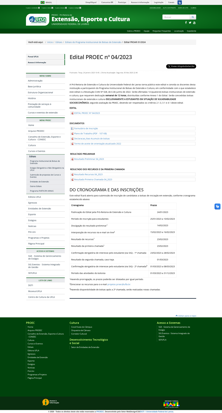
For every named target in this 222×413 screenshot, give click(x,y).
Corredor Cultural (79, 334)
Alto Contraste (169, 8)
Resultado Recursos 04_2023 (88, 174)
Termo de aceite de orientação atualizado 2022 (97, 143)
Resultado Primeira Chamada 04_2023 (93, 179)
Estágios (32, 220)
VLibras (193, 8)
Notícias (32, 226)
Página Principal (36, 243)
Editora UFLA (34, 196)
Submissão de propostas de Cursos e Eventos (45, 176)
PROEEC (100, 412)
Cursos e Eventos (36, 151)
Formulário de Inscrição (86, 128)
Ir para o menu (48, 8)
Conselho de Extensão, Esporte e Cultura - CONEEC (44, 138)
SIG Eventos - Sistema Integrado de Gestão (44, 266)
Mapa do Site (183, 8)
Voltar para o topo (186, 315)
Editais (59, 42)
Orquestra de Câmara (80, 330)
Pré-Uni (32, 232)
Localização (179, 31)
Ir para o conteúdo (33, 8)
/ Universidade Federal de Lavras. (159, 412)
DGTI (30, 285)
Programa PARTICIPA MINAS (42, 191)
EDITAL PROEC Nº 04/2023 (87, 113)
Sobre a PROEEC (134, 31)
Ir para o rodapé (75, 8)
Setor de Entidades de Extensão (85, 347)
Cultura (32, 145)
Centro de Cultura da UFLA (41, 297)
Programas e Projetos (38, 237)
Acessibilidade (155, 8)
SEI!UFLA (32, 273)
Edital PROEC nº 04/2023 (101, 57)
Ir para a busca (61, 8)
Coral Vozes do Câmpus (81, 327)
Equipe (146, 31)
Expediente (191, 31)
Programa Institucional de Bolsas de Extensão (45, 162)
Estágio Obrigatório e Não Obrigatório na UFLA (47, 169)
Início (50, 42)
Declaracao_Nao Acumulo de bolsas (92, 138)
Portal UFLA (33, 56)
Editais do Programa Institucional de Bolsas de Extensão (93, 42)
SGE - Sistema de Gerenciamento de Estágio (44, 257)
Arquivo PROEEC (36, 131)
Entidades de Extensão (39, 181)
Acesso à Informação (37, 62)
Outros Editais (36, 186)
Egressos (32, 202)
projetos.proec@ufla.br (118, 284)
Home (31, 125)
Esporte (32, 214)
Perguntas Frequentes (162, 31)
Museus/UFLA (35, 291)
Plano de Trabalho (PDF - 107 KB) (90, 133)
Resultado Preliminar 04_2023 (89, 159)
